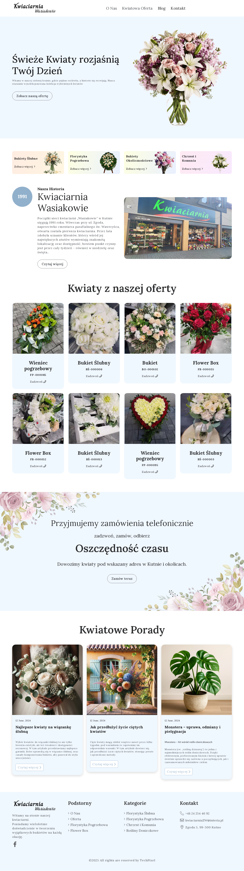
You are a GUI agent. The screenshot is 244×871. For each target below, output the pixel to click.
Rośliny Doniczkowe (142, 831)
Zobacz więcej (23, 166)
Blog (162, 8)
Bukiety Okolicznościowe (139, 158)
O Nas (111, 8)
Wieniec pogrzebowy (38, 365)
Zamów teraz (122, 579)
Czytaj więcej (52, 264)
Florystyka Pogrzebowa (79, 158)
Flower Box (206, 363)
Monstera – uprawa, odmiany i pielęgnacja (193, 729)
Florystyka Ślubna (140, 813)
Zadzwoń (38, 381)
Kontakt (178, 8)
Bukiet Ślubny (94, 363)
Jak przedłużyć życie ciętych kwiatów (116, 729)
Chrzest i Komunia (189, 158)
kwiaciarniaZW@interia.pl (201, 820)
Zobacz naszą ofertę (32, 96)
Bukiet (150, 363)
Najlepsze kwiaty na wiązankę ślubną (43, 729)
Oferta (75, 819)
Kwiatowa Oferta (137, 8)
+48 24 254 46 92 (195, 813)
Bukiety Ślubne (26, 158)
